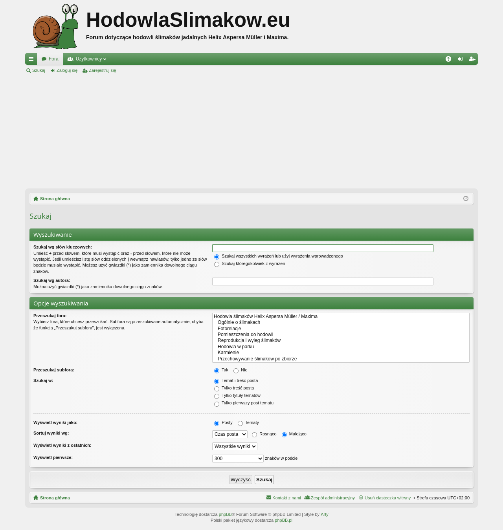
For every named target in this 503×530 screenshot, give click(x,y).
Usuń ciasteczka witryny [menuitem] (388, 497)
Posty (223, 422)
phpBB (225, 514)
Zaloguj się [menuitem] (462, 60)
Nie (240, 369)
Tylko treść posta (234, 388)
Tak (221, 369)
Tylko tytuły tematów (237, 395)
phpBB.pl (283, 520)
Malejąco (294, 433)
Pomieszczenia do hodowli (341, 335)
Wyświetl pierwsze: (53, 457)
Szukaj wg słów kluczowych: (62, 247)
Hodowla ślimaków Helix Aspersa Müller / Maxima (341, 317)
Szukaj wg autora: (51, 280)
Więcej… (32, 60)
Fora (54, 59)
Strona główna (55, 497)
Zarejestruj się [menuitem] (473, 60)
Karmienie (341, 353)
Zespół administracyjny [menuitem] (333, 497)
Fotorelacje (341, 329)
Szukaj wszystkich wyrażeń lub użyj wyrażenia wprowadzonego (278, 256)
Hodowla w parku (341, 347)
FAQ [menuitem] (451, 60)
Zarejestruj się (102, 70)
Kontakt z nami (286, 497)
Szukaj (38, 70)
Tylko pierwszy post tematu (244, 402)
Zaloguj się (67, 70)
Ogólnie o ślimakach (341, 322)
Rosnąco (264, 433)
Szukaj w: (43, 380)
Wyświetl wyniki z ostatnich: (62, 445)
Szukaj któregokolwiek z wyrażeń (249, 263)
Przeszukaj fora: (49, 315)
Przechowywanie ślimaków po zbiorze (341, 359)
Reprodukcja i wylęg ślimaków (341, 341)
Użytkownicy (89, 59)
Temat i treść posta (236, 380)
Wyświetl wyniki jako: (55, 422)
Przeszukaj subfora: (53, 369)
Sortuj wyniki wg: (51, 433)
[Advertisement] (251, 131)
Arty (325, 514)
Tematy (248, 422)
